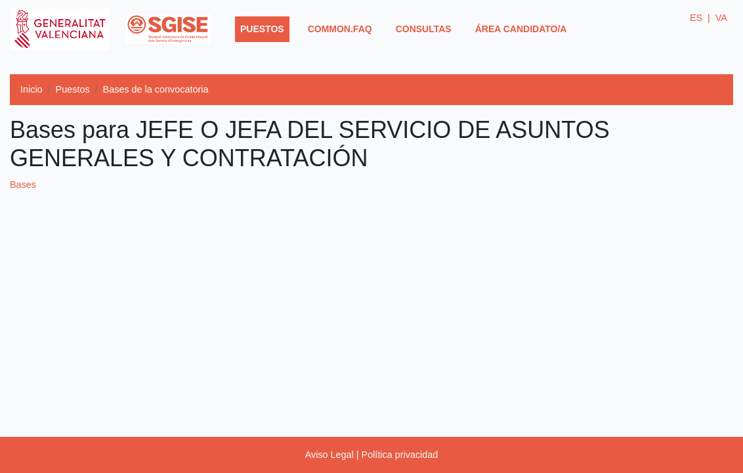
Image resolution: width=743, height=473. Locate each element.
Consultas (424, 29)
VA (721, 17)
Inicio (31, 89)
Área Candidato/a (521, 29)
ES (700, 17)
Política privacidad (400, 454)
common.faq (340, 29)
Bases (23, 184)
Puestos (264, 27)
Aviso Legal (329, 454)
